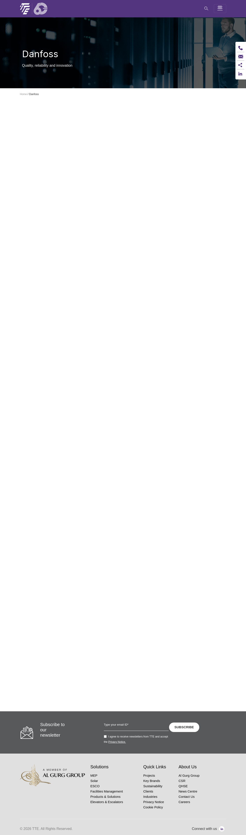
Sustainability (152, 786)
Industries (150, 796)
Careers (184, 802)
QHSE (183, 786)
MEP (93, 775)
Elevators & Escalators (106, 802)
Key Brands (151, 781)
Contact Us (187, 796)
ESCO (95, 786)
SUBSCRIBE (184, 727)
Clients (148, 791)
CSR (182, 781)
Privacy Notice (153, 802)
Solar (94, 781)
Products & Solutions (105, 796)
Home (23, 94)
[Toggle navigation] (220, 8)
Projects (149, 775)
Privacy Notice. (117, 741)
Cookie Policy (153, 807)
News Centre (188, 791)
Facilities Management (106, 791)
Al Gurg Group (189, 775)
